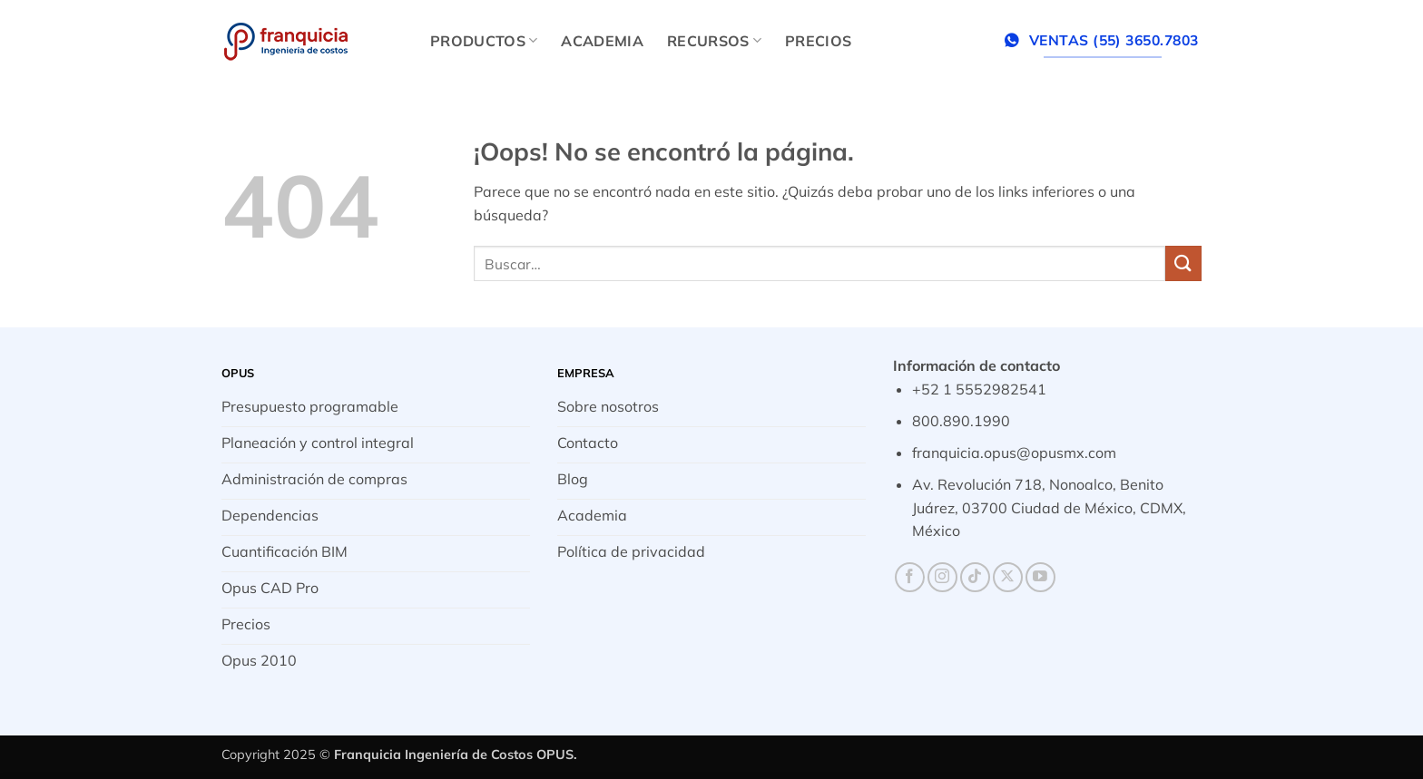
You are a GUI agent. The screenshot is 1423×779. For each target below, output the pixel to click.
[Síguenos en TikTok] (975, 577)
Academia (602, 41)
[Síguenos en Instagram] (942, 577)
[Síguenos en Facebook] (910, 577)
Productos (483, 41)
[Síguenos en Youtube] (1040, 577)
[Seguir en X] (1008, 577)
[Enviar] (1183, 263)
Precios (818, 41)
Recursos (714, 41)
